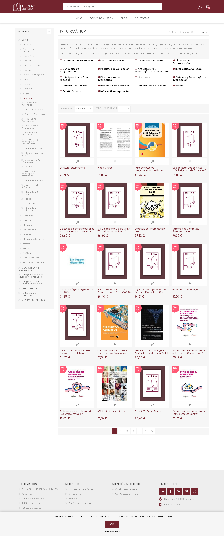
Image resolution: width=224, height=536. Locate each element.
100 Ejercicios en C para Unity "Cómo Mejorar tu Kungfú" (113, 232)
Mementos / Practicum (33, 302)
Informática (28, 100)
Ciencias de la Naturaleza (28, 52)
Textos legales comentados (27, 296)
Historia (27, 86)
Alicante (27, 47)
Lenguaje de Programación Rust (150, 232)
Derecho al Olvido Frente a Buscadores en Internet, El (75, 354)
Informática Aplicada (187, 71)
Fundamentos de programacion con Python (149, 171)
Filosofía (27, 82)
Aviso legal (27, 496)
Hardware (142, 79)
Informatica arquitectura (114, 93)
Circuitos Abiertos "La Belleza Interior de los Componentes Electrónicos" (113, 355)
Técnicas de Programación (181, 64)
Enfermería (28, 237)
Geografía (28, 91)
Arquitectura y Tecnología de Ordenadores (152, 72)
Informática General (73, 88)
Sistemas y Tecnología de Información (189, 81)
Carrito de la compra (205, 7)
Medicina (27, 227)
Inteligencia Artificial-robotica (75, 81)
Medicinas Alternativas (34, 241)
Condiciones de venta (126, 491)
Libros (186, 34)
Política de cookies (32, 505)
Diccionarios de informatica (108, 81)
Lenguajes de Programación (69, 72)
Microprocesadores (110, 62)
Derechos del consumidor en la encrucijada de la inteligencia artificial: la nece (77, 233)
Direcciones (74, 496)
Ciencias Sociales (31, 68)
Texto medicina (29, 291)
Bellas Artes (28, 58)
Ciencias (27, 63)
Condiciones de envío (126, 496)
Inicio (175, 34)
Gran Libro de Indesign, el (186, 292)
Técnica (26, 246)
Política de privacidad (33, 501)
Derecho (27, 72)
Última (152, 433)
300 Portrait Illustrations (111, 413)
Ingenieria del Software (113, 88)
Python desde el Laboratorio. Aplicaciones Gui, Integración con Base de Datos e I (188, 355)
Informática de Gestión (150, 88)
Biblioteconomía (31, 260)
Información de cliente (80, 491)
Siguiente (146, 433)
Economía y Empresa (33, 77)
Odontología (29, 232)
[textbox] (112, 7)
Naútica (27, 255)
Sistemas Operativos (149, 62)
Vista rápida (77, 163)
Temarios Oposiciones (33, 265)
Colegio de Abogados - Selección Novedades (32, 278)
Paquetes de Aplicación (113, 71)
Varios (177, 88)
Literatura (28, 223)
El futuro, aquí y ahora (72, 170)
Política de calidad (31, 510)
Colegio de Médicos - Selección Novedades (31, 285)
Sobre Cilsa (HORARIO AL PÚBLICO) (40, 491)
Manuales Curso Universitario (28, 271)
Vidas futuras (104, 170)
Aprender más (112, 532)
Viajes (26, 96)
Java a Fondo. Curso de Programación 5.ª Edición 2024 (114, 293)
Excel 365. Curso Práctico (149, 413)
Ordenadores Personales (76, 62)
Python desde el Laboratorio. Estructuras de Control (188, 414)
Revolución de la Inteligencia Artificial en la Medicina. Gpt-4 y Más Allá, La (151, 355)
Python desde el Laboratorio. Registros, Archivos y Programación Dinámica (76, 416)
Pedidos (72, 501)
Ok (112, 524)
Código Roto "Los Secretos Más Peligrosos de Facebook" (189, 171)
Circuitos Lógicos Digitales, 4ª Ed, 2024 (76, 293)
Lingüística (28, 218)
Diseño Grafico (70, 93)
